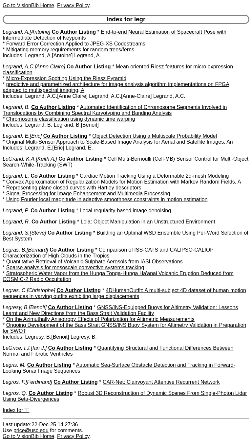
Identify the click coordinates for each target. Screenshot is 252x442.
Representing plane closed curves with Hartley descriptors (73, 187)
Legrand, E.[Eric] (22, 136)
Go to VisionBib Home (28, 5)
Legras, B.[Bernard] (25, 250)
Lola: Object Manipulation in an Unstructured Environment (148, 221)
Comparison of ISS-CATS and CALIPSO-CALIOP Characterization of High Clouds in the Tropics (108, 252)
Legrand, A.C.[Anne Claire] (34, 66)
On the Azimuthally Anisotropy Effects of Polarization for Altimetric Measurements (100, 319)
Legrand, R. (16, 221)
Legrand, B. (16, 107)
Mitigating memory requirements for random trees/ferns (70, 49)
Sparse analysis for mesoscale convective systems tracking (75, 267)
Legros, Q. (15, 393)
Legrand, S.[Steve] (24, 233)
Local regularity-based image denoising (125, 210)
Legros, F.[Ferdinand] (27, 382)
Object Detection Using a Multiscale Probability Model (154, 136)
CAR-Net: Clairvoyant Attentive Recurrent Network (161, 382)
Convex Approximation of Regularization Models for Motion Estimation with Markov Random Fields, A (123, 182)
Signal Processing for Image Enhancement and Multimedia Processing (88, 193)
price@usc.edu (31, 430)
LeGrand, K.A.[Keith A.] (30, 159)
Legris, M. (14, 365)
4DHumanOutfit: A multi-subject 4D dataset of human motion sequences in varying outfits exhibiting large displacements (124, 293)
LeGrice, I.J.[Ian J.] (25, 348)
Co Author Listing (74, 32)
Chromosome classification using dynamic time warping (70, 119)
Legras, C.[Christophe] (29, 290)
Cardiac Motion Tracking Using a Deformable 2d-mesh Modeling (154, 176)
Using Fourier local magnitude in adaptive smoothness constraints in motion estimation (107, 199)
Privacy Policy (73, 5)
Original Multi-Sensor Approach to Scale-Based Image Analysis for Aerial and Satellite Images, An (119, 142)
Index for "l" (16, 410)
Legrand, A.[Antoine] (26, 32)
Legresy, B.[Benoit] (25, 307)
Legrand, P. (16, 210)
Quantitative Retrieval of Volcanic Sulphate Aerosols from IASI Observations (94, 261)
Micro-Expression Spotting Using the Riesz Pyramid (66, 78)
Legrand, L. (16, 176)
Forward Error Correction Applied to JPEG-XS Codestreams (75, 43)
